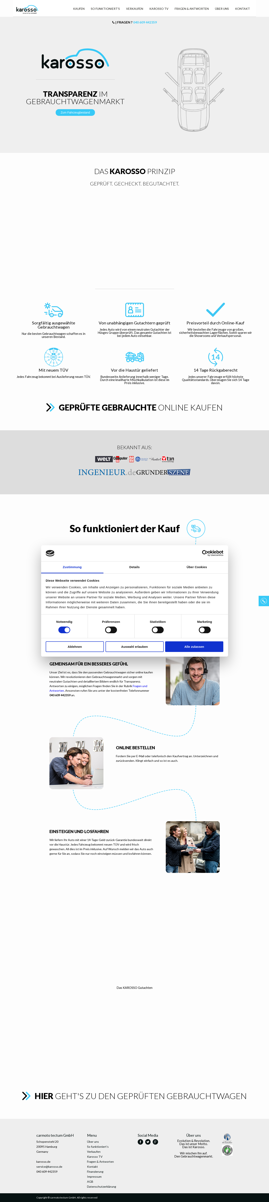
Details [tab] (134, 567)
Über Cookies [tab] (197, 567)
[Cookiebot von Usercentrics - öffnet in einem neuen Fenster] (205, 553)
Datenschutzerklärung (101, 1186)
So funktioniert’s (105, 8)
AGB (90, 1181)
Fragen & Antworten (192, 8)
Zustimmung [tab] (72, 567)
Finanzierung (95, 1171)
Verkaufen (134, 8)
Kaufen (79, 8)
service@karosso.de (49, 1166)
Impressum (94, 1176)
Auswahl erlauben (134, 646)
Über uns (222, 8)
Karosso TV (158, 8)
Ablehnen (75, 646)
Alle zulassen (194, 646)
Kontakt (242, 8)
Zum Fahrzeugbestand (75, 112)
